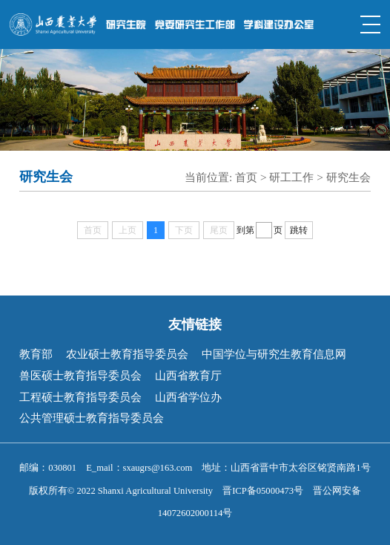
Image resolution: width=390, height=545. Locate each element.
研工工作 (291, 177)
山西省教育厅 (188, 375)
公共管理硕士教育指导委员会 (91, 417)
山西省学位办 (188, 397)
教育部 (36, 353)
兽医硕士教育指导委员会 (80, 375)
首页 (246, 177)
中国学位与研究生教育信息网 (274, 353)
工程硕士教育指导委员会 (80, 397)
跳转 (299, 230)
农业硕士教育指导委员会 (127, 353)
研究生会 (348, 177)
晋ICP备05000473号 (262, 491)
